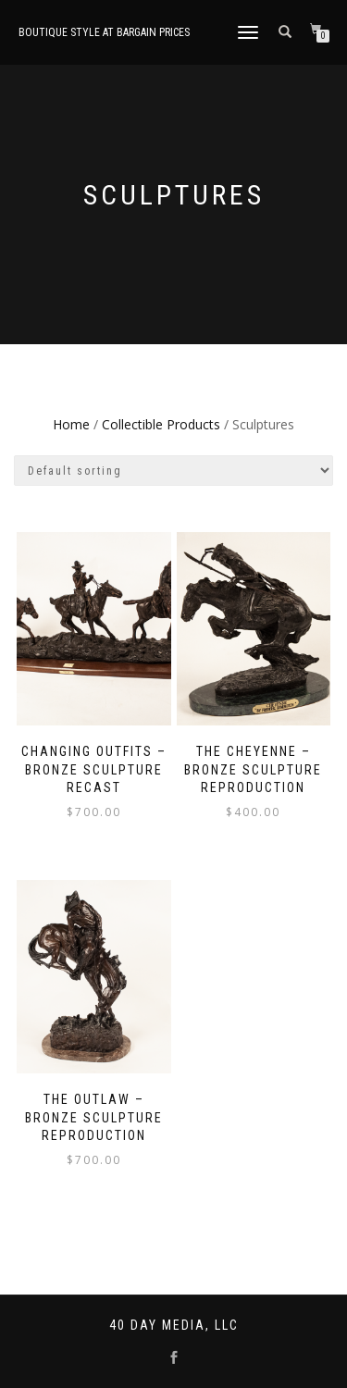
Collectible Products (161, 424)
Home (71, 424)
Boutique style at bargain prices (104, 32)
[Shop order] (173, 470)
